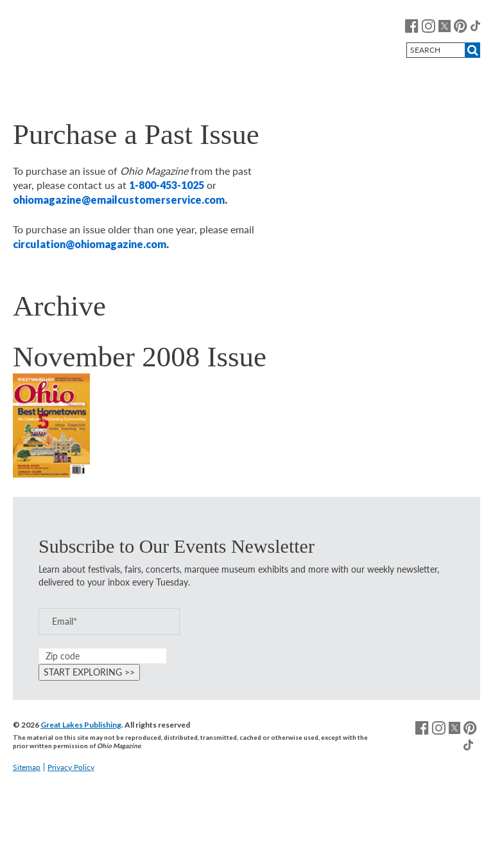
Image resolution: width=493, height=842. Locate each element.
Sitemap (26, 767)
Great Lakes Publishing (80, 725)
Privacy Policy (71, 767)
